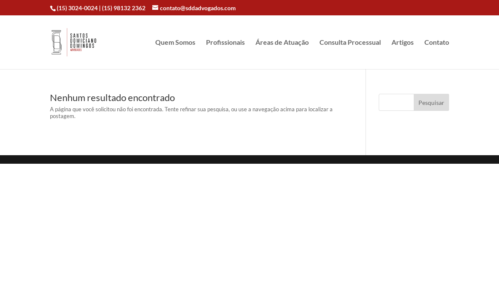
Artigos (403, 42)
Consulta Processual (350, 42)
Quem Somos (175, 42)
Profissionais (225, 42)
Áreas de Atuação (282, 42)
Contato (436, 42)
